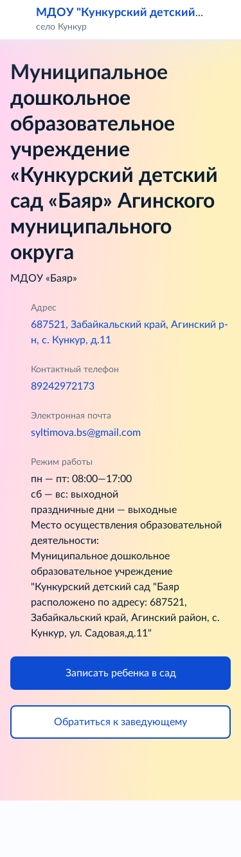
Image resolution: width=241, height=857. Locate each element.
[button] (223, 19)
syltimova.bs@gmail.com (86, 433)
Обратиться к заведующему (120, 722)
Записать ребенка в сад (121, 673)
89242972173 (62, 386)
